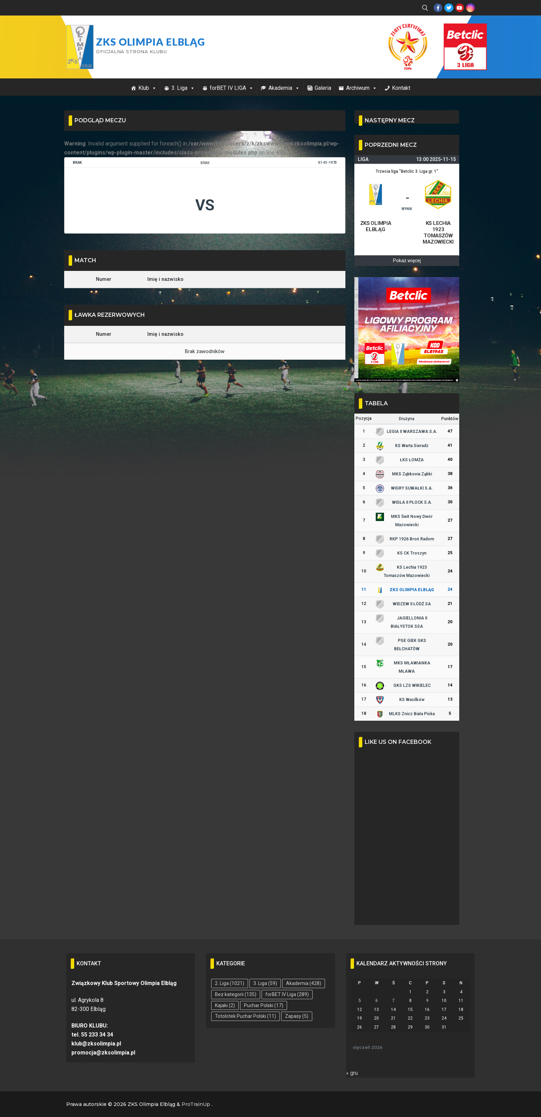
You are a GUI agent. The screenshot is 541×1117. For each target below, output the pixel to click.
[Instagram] (470, 7)
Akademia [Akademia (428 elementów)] (303, 983)
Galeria (323, 88)
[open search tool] (425, 8)
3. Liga (183, 88)
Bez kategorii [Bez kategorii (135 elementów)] (235, 994)
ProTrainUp (195, 1104)
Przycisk (457, 30)
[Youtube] (459, 7)
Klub (147, 88)
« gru (352, 1073)
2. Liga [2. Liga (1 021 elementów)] (229, 983)
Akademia (284, 88)
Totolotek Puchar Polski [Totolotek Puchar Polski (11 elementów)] (245, 1016)
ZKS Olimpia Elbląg (150, 41)
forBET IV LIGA (232, 88)
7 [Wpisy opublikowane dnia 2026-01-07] (393, 1000)
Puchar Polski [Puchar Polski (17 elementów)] (263, 1005)
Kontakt (401, 88)
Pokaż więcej (407, 260)
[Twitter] (448, 7)
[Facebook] (438, 7)
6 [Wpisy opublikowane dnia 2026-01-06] (376, 1000)
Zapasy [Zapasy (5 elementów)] (296, 1016)
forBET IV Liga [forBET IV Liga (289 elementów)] (287, 994)
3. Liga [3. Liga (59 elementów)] (265, 983)
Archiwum (361, 88)
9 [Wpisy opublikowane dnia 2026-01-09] (427, 1000)
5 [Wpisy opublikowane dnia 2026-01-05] (359, 1000)
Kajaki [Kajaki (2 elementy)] (225, 1005)
